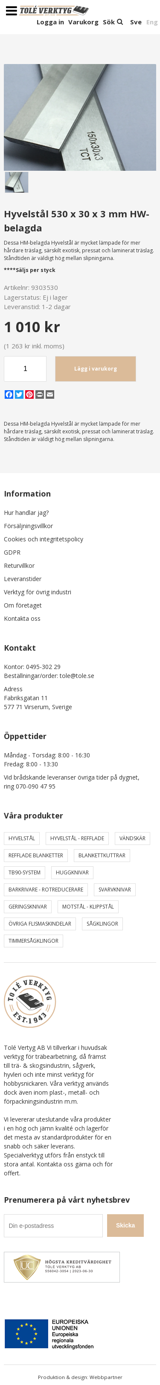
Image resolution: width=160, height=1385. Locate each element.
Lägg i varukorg (95, 368)
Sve (136, 22)
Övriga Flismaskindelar (40, 923)
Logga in (50, 22)
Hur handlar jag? (26, 512)
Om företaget (23, 605)
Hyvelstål (22, 838)
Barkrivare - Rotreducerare (46, 889)
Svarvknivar (115, 889)
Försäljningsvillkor (28, 526)
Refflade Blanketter (36, 855)
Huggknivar (72, 872)
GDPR (12, 552)
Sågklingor (102, 923)
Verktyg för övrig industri (37, 592)
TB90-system (25, 872)
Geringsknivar (28, 906)
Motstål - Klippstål (88, 906)
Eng (152, 22)
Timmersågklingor (33, 940)
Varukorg (83, 22)
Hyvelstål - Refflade (77, 838)
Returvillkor (19, 565)
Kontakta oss (22, 618)
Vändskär (132, 838)
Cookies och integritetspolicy (43, 539)
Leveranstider (22, 579)
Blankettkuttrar (102, 855)
